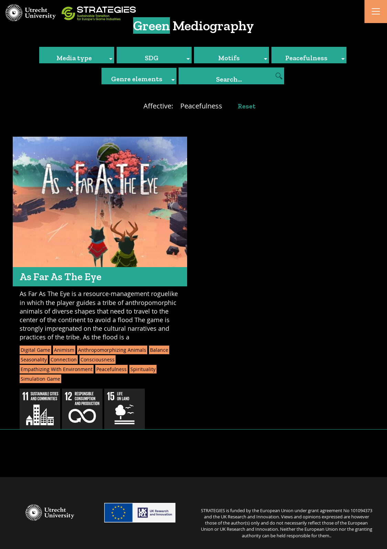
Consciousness (97, 359)
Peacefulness (111, 369)
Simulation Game (40, 379)
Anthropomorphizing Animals (112, 350)
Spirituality (142, 369)
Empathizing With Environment (57, 369)
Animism (64, 350)
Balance (159, 350)
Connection (64, 359)
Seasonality (34, 359)
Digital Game (35, 350)
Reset (247, 106)
